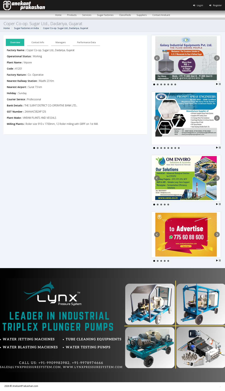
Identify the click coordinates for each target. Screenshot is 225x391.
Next (217, 58)
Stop (220, 84)
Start (217, 84)
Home (7, 28)
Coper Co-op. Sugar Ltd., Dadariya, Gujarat (65, 28)
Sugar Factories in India (26, 28)
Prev (157, 58)
